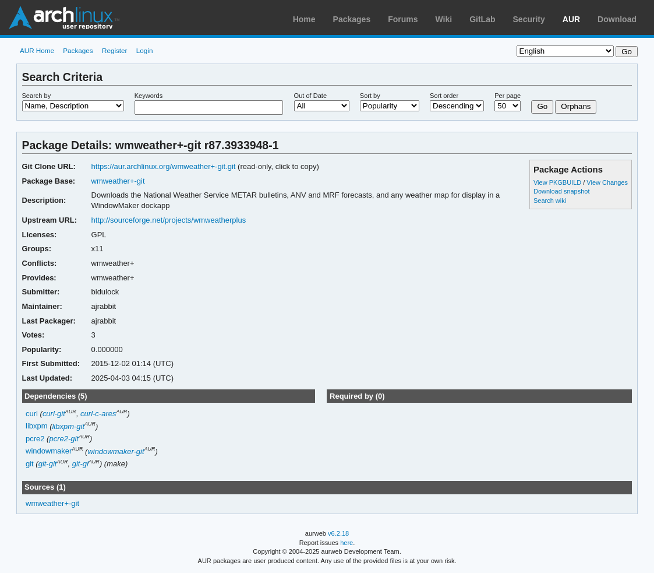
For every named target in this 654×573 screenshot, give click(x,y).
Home (304, 19)
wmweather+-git (118, 181)
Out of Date (310, 95)
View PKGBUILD (558, 182)
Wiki (444, 19)
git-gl (80, 463)
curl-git (54, 413)
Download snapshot (561, 191)
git (30, 463)
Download (617, 19)
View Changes (607, 182)
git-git (47, 463)
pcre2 (35, 438)
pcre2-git (64, 438)
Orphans (576, 106)
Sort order (444, 95)
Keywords (148, 95)
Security (529, 19)
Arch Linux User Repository (64, 17)
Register (115, 50)
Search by (36, 95)
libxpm (37, 426)
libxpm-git (68, 426)
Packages (352, 19)
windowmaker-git (115, 451)
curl (32, 413)
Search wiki (549, 200)
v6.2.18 (338, 533)
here (346, 542)
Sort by (370, 95)
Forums (403, 19)
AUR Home (37, 50)
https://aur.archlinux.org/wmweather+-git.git (163, 166)
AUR (571, 19)
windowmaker (49, 451)
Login (144, 50)
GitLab (482, 19)
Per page (507, 95)
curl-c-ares (98, 413)
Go (542, 106)
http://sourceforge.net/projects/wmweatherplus (168, 220)
